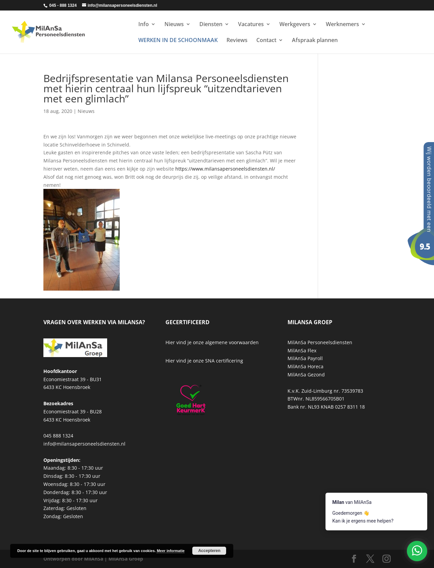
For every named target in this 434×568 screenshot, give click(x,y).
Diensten (210, 25)
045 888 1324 (58, 435)
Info (143, 25)
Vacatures (251, 25)
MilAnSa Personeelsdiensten (320, 342)
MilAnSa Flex (302, 350)
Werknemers (342, 25)
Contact (266, 41)
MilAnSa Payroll (305, 358)
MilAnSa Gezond (306, 374)
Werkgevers (294, 25)
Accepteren (209, 550)
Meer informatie (170, 551)
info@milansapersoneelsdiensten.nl (84, 443)
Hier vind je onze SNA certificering (204, 360)
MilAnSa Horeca (305, 366)
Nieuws (174, 25)
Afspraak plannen (315, 41)
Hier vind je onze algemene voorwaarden (212, 342)
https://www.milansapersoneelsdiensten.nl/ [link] (225, 168)
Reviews (237, 41)
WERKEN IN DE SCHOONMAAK (178, 41)
